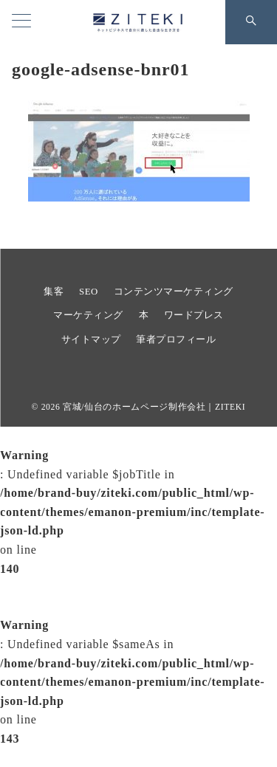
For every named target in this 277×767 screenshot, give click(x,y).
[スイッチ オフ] (251, 22)
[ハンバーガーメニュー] (21, 22)
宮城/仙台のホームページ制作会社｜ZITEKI (154, 407)
